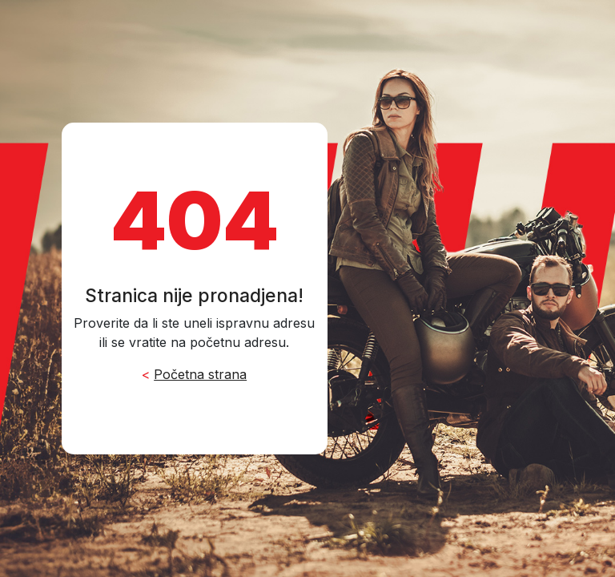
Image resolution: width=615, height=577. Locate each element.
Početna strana (200, 374)
